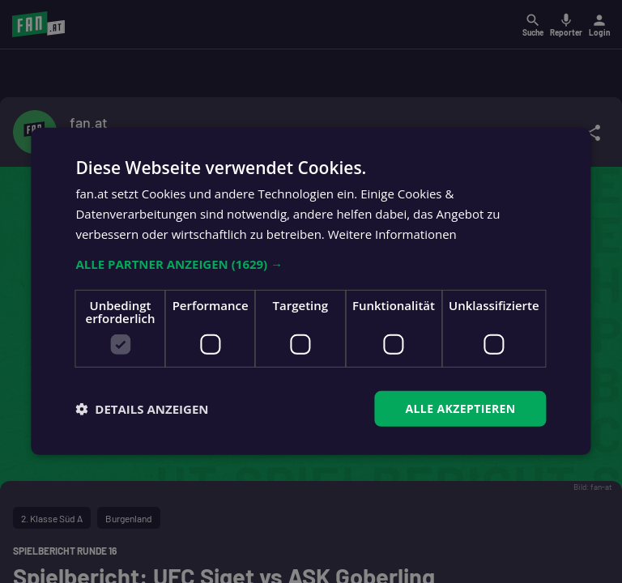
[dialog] (311, 291)
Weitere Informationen (392, 234)
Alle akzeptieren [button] (460, 407)
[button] (310, 263)
